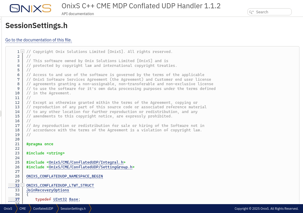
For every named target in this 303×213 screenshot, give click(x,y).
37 (88, 199)
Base (147, 199)
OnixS (8, 208)
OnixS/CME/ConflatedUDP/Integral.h (160, 162)
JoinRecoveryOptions (121, 190)
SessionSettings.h (73, 208)
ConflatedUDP (43, 208)
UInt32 (134, 199)
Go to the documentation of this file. (112, 40)
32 (88, 185)
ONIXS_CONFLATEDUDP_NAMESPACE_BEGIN (138, 176)
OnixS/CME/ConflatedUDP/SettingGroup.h (164, 167)
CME (23, 208)
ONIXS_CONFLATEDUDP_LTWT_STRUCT (134, 185)
